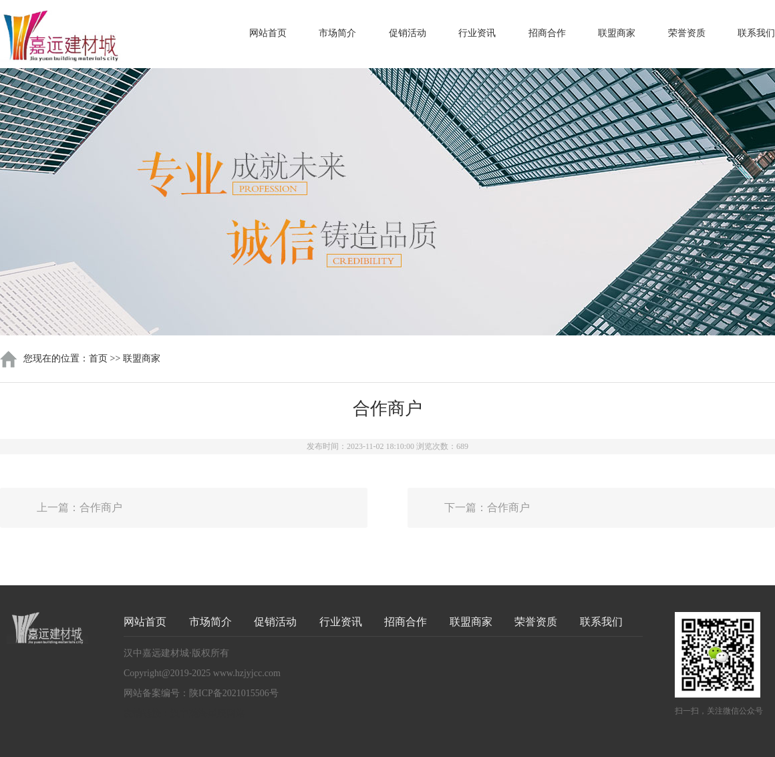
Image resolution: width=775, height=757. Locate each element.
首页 (98, 358)
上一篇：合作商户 (79, 507)
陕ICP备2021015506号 (234, 693)
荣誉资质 (687, 33)
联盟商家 (616, 33)
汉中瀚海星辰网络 (207, 713)
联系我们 (756, 33)
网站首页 (268, 33)
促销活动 (407, 33)
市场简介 (337, 33)
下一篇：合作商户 (487, 507)
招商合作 (547, 33)
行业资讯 (477, 33)
